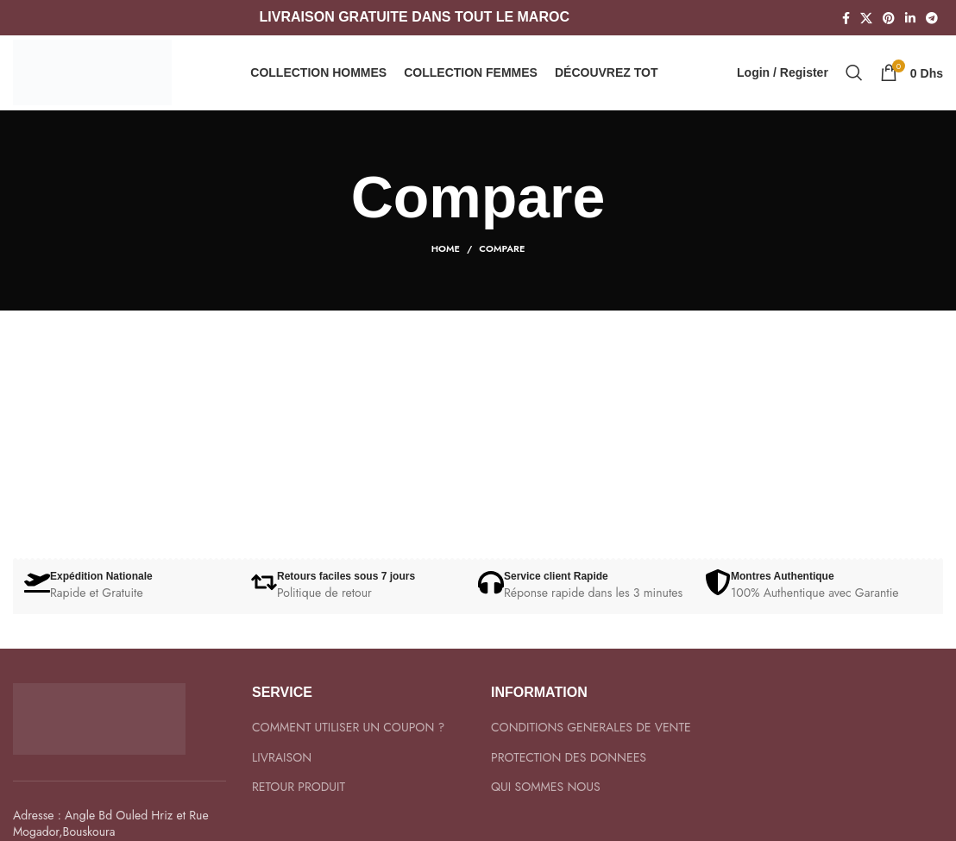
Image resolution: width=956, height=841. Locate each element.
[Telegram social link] (932, 18)
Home (445, 265)
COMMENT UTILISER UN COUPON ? (348, 744)
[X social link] (866, 18)
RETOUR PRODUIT (298, 803)
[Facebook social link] (846, 18)
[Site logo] (99, 79)
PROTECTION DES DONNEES (568, 774)
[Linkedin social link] (910, 18)
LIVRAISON (281, 774)
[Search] (854, 81)
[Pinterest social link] (888, 18)
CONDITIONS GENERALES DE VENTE (591, 744)
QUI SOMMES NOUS (546, 803)
